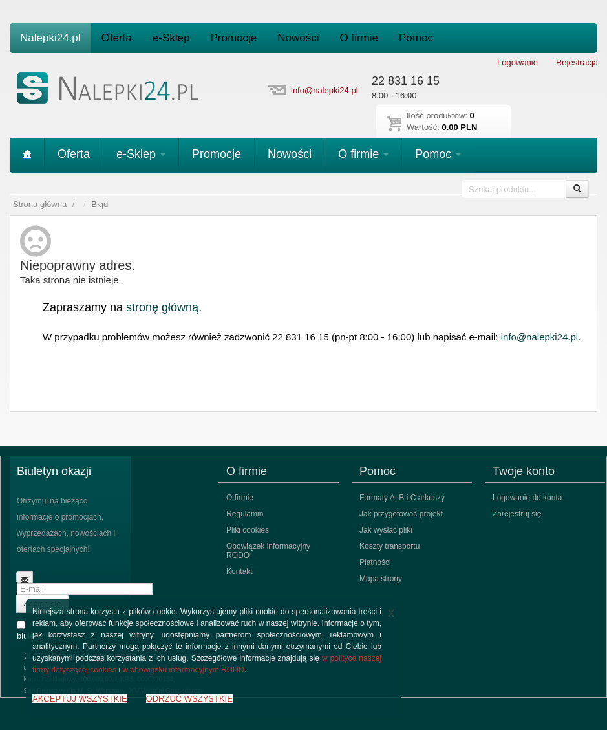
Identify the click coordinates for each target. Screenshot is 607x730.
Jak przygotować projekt (401, 513)
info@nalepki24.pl (324, 90)
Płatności (375, 562)
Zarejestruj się (517, 513)
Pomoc (416, 38)
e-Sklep (171, 38)
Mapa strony (380, 578)
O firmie (359, 38)
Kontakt (239, 571)
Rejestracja (577, 62)
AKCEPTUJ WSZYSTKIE (79, 698)
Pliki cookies (247, 530)
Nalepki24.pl (50, 38)
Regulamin (244, 513)
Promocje (233, 38)
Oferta (116, 38)
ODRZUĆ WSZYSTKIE (189, 698)
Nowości (298, 38)
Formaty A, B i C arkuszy (402, 497)
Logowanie (517, 62)
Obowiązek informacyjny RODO (268, 551)
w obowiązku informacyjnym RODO (183, 669)
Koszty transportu (389, 546)
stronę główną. (164, 307)
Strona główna (40, 204)
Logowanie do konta (527, 497)
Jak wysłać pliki (385, 530)
